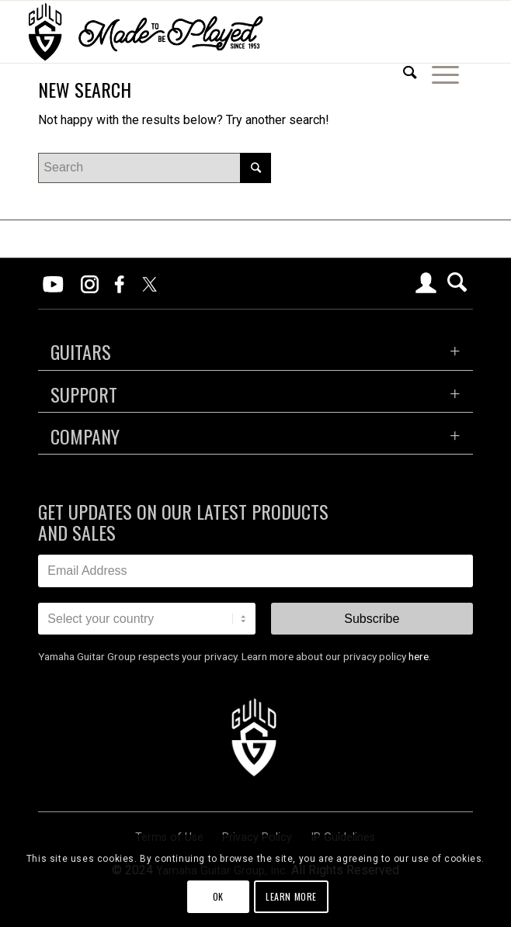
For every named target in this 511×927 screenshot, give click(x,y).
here (418, 656)
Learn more (291, 896)
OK (218, 896)
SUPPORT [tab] (83, 394)
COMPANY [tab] (85, 436)
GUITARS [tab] (80, 351)
